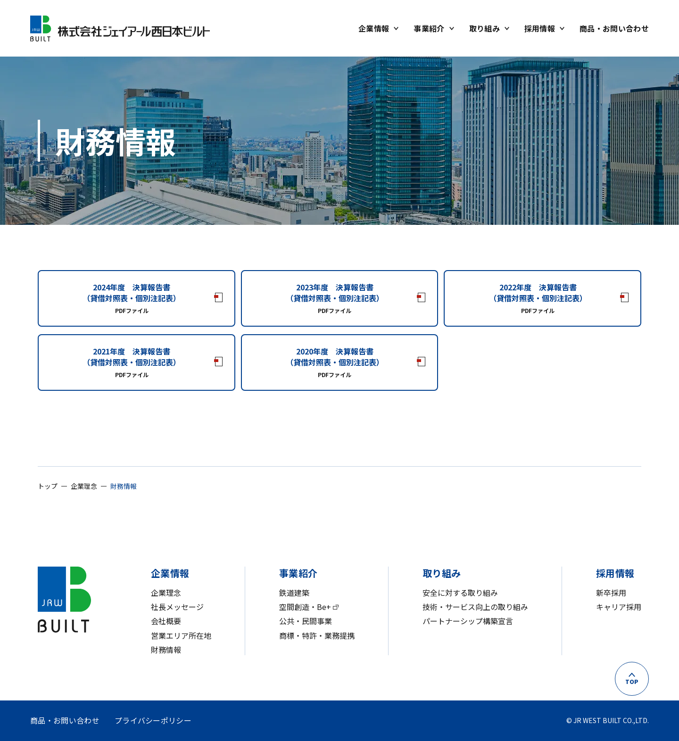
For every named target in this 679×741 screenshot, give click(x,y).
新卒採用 (611, 592)
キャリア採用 (618, 606)
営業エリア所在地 (181, 635)
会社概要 (166, 621)
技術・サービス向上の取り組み (475, 606)
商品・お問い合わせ (64, 720)
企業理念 (166, 592)
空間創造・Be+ (305, 606)
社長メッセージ (177, 606)
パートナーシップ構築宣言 (467, 621)
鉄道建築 (294, 592)
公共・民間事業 (305, 621)
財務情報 (166, 649)
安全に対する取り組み (460, 592)
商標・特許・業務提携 (317, 635)
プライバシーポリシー (153, 720)
